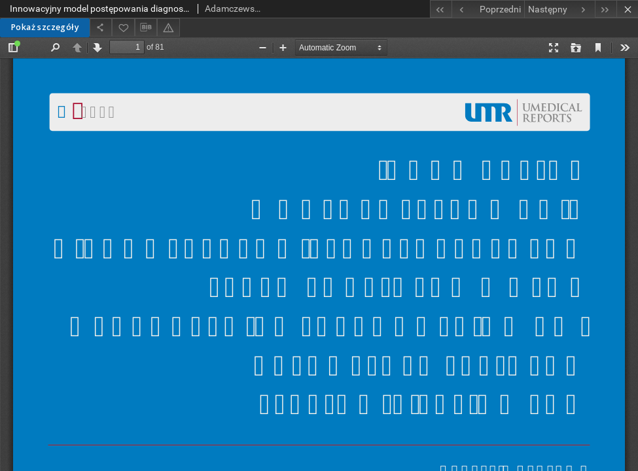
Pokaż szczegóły (44, 27)
